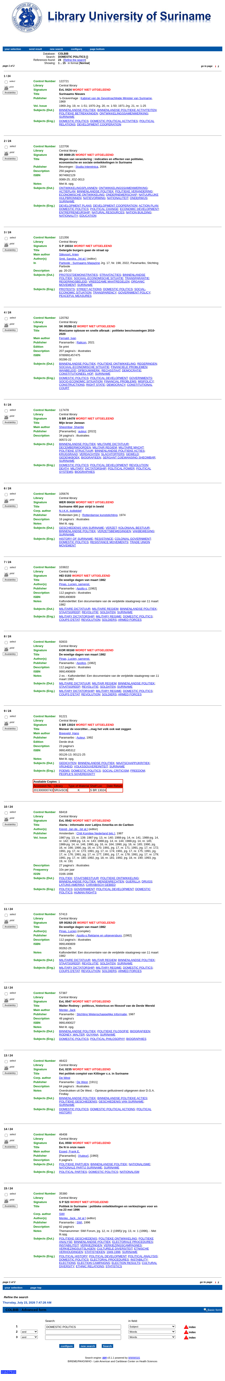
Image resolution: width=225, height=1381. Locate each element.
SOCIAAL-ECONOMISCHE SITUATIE (98, 278)
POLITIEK (65, 878)
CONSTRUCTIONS (71, 384)
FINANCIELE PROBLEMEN (129, 367)
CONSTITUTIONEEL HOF (76, 373)
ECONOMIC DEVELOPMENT (139, 209)
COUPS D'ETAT (69, 619)
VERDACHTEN (89, 454)
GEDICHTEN (67, 763)
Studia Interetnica (86, 166)
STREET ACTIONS (88, 289)
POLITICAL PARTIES (73, 1171)
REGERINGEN (147, 363)
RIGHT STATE (95, 384)
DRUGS (147, 881)
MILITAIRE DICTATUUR (113, 444)
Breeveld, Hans (69, 733)
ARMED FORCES (130, 619)
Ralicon (81, 342)
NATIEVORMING (94, 198)
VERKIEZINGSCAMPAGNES (123, 1245)
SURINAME (67, 116)
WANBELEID (67, 370)
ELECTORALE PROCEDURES (132, 1242)
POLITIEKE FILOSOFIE (113, 1031)
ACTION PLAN (148, 205)
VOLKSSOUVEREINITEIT (91, 766)
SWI (62, 1214)
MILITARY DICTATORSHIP (76, 616)
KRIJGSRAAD (68, 454)
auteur (82, 431)
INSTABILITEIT (69, 1245)
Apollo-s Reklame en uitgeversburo (99, 935)
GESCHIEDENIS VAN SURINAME (81, 527)
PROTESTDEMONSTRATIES (78, 274)
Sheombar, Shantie (71, 427)
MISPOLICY (146, 381)
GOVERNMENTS (140, 378)
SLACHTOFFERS (112, 454)
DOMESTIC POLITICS (73, 121)
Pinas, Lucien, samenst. (74, 584)
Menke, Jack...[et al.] (72, 1218)
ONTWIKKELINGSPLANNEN (78, 188)
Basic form (214, 1306)
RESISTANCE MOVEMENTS (109, 542)
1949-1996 (113, 1252)
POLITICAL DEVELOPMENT (109, 378)
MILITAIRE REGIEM (105, 608)
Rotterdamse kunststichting (99, 515)
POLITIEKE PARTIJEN (74, 1164)
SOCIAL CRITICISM (115, 770)
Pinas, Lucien (68, 931)
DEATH (64, 468)
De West (64, 1077)
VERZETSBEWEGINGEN (114, 531)
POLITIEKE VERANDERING (133, 191)
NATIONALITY (68, 215)
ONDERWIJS (138, 198)
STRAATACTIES (110, 274)
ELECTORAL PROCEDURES (109, 1259)
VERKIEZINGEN (91, 1245)
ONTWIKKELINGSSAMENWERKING (123, 113)
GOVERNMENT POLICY (134, 292)
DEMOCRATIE (131, 370)
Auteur (80, 737)
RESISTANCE (104, 538)
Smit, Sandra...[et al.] (72, 258)
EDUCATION (88, 215)
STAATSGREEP (69, 612)
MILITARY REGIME (108, 616)
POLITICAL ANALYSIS (143, 1256)
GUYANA (92, 1034)
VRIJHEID (65, 766)
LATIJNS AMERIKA (71, 884)
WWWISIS (134, 1353)
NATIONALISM (129, 1171)
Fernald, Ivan (67, 338)
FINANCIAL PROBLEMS (120, 381)
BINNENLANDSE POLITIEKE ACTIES (120, 450)
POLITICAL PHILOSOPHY (107, 1039)
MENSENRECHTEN (110, 881)
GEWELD (132, 454)
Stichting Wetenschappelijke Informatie (102, 1014)
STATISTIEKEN (95, 1252)
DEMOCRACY (116, 384)
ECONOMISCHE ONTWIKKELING (81, 194)
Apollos (81, 663)
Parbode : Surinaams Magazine (79, 263)
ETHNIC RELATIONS (90, 1266)
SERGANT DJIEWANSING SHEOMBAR (129, 457)
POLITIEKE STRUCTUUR (76, 450)
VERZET (111, 527)
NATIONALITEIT (117, 198)
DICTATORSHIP (95, 468)
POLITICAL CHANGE (104, 209)
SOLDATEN (107, 612)
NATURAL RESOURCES (108, 212)
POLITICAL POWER (121, 468)
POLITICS (65, 889)
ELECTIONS (67, 1263)
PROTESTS (67, 289)
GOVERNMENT (84, 889)
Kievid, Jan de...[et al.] (73, 829)
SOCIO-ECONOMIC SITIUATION (80, 381)
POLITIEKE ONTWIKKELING (116, 363)
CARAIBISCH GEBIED (101, 884)
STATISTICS (114, 1266)
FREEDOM (137, 770)
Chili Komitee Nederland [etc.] (95, 833)
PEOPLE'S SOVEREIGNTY (77, 774)
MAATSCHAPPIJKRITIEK (133, 763)
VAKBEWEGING (143, 531)
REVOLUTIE (90, 612)
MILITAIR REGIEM (105, 447)
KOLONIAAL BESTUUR (134, 527)
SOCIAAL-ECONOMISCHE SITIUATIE (84, 367)
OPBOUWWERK (89, 370)
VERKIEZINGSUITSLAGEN (77, 1248)
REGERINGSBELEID (73, 281)
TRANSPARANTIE (137, 278)
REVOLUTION (138, 465)
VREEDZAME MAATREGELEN (109, 281)
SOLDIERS (109, 619)
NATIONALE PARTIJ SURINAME (80, 1167)
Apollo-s (81, 588)
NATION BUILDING (138, 212)
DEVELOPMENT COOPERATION (99, 124)
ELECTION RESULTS (126, 1263)
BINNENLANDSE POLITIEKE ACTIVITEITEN (127, 110)
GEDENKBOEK (69, 457)
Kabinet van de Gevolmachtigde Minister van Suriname (116, 98)
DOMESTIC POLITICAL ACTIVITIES (114, 121)
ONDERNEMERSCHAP (121, 194)
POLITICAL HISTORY (73, 1256)
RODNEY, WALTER (72, 1034)
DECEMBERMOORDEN (75, 447)
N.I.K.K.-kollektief (70, 510)
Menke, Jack (67, 1010)
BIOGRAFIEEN (91, 457)
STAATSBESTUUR (86, 878)
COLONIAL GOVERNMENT (133, 538)
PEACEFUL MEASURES (75, 296)
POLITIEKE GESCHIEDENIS (78, 1101)
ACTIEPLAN (67, 191)
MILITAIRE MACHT (131, 447)
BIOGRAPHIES (85, 471)
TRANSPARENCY (105, 292)
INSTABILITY (139, 1259)
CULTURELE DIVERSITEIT (114, 1248)
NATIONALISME (139, 1164)
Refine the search (74, 60)
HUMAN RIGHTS (85, 892)
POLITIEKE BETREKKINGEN (78, 113)
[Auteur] (83, 1155)
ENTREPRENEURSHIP (74, 212)
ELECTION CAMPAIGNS (93, 1263)
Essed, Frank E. (69, 1151)
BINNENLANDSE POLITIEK (77, 110)
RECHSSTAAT (110, 370)
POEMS (64, 770)
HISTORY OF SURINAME (76, 538)
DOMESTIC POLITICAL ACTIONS (112, 1109)
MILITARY (76, 468)
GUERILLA (133, 881)
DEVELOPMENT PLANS (75, 205)
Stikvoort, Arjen (69, 254)
